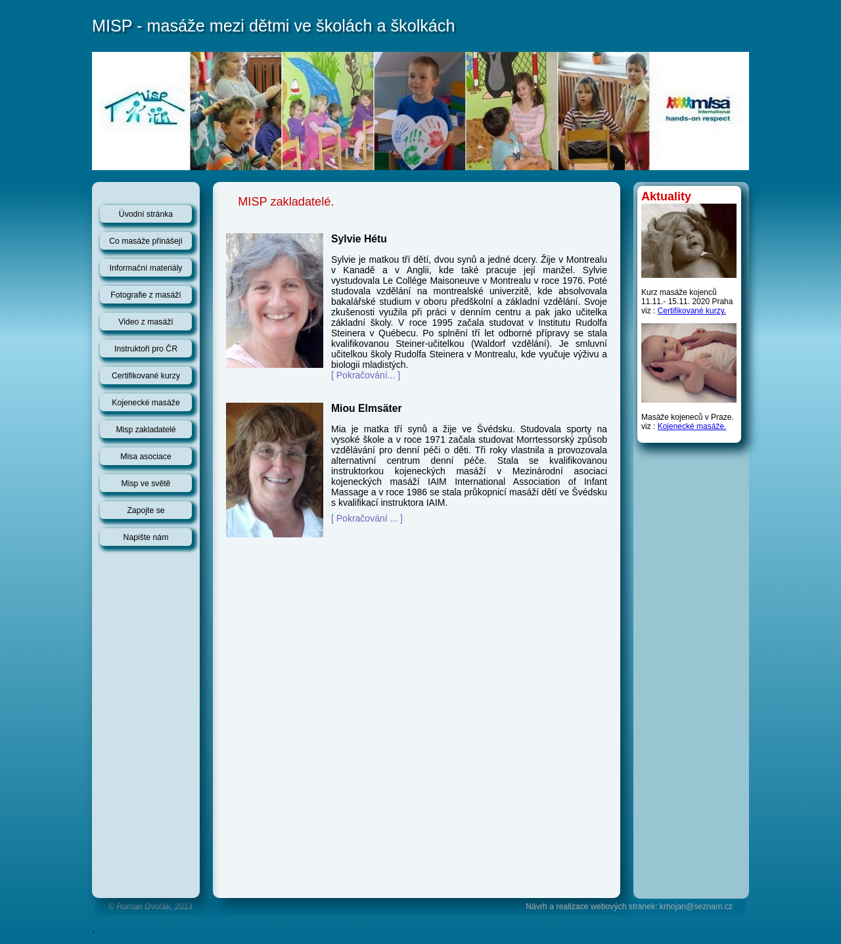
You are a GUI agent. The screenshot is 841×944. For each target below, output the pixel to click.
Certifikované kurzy (146, 375)
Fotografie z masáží (145, 295)
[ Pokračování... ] (365, 375)
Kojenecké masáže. (692, 426)
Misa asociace (145, 456)
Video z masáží (145, 321)
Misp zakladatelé (145, 429)
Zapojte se (145, 510)
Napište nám (146, 537)
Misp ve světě (146, 483)
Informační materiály (146, 268)
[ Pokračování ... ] (367, 518)
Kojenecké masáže (146, 402)
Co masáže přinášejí (146, 241)
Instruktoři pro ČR (145, 348)
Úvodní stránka (146, 214)
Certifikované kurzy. (692, 310)
